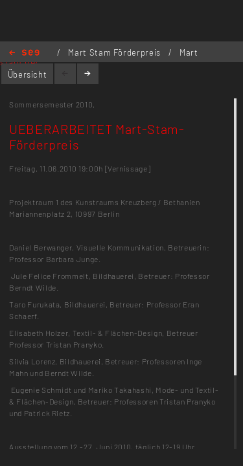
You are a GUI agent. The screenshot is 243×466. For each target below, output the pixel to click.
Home (24, 53)
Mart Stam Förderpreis (115, 52)
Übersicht (27, 74)
